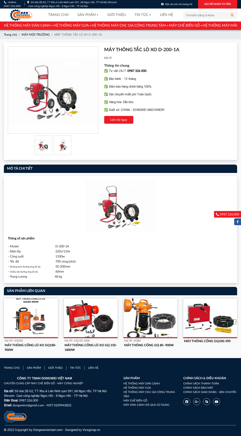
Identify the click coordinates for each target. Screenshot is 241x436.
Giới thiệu (116, 15)
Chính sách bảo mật (198, 388)
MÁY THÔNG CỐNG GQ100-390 (207, 341)
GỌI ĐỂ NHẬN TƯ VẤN (217, 4)
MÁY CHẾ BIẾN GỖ (184, 25)
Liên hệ (166, 15)
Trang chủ (58, 15)
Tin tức (141, 15)
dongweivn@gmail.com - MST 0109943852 (42, 405)
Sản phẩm (86, 15)
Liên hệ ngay (118, 119)
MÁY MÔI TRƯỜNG (36, 34)
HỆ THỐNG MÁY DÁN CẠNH (27, 25)
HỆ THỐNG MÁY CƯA (71, 25)
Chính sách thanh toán (201, 383)
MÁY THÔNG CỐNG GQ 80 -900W (149, 345)
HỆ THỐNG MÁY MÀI (220, 25)
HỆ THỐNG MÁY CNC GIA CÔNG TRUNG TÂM (129, 25)
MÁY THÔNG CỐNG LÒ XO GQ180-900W (30, 347)
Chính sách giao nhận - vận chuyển (209, 392)
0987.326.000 (12, 6)
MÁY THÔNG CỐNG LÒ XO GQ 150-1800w (91, 347)
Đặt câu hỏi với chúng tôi (178, 4)
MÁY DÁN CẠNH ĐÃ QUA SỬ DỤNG (146, 405)
